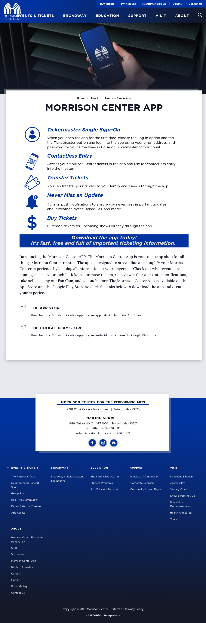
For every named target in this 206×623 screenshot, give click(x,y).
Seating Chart (178, 489)
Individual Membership (144, 477)
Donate (177, 3)
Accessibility (177, 483)
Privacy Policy (134, 609)
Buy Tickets (107, 3)
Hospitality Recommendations (181, 504)
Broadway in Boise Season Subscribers (67, 479)
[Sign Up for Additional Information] (113, 442)
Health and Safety (181, 513)
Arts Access (18, 513)
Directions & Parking (182, 477)
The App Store (46, 308)
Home (80, 98)
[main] (103, 199)
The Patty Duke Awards (105, 477)
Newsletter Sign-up (154, 3)
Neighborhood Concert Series (25, 485)
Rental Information (22, 567)
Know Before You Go (182, 496)
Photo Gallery (19, 586)
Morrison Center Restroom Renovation (27, 539)
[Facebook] (92, 442)
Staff (14, 548)
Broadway (75, 15)
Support (137, 15)
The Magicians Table (23, 477)
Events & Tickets (35, 15)
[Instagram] (103, 442)
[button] (200, 15)
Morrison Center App (23, 561)
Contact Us (195, 3)
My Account (128, 3)
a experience (103, 615)
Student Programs (102, 483)
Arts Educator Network (104, 489)
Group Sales (18, 493)
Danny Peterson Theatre (26, 506)
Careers (16, 574)
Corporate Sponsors (142, 483)
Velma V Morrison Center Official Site (12, 11)
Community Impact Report (146, 489)
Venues (174, 519)
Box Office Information (24, 500)
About (182, 15)
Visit (161, 15)
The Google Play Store (56, 328)
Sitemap (117, 609)
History (15, 580)
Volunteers (17, 554)
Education (107, 15)
